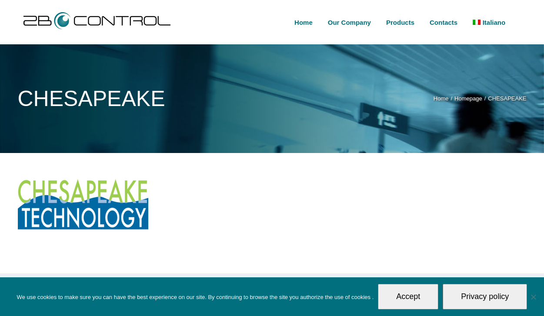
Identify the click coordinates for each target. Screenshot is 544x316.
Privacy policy (485, 296)
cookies (361, 297)
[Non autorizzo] (533, 297)
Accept (408, 296)
